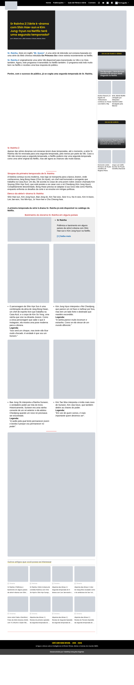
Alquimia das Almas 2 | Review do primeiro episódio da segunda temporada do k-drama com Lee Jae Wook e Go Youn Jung (40, 620)
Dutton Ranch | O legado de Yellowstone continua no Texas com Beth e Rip (104, 100)
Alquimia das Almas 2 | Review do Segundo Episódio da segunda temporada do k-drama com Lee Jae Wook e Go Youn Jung (62, 620)
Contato (92, 3)
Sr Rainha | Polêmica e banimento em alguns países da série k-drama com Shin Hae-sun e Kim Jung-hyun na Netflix (18, 590)
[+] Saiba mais (64, 236)
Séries (43, 38)
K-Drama (34, 38)
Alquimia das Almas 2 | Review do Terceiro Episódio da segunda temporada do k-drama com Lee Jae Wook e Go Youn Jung (84, 620)
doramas (28, 38)
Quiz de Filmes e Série (77, 3)
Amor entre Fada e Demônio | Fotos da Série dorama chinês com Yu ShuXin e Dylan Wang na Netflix (18, 620)
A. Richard (15, 38)
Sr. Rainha (13, 53)
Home (48, 3)
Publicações (58, 3)
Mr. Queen (39, 53)
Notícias (39, 38)
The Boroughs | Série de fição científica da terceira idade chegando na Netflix (112, 73)
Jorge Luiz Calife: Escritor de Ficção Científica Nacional (118, 166)
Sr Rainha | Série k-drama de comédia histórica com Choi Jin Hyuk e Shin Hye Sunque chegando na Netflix (40, 590)
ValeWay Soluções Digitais (74, 652)
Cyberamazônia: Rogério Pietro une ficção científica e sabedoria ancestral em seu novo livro (112, 142)
